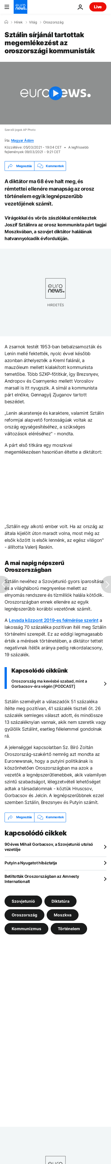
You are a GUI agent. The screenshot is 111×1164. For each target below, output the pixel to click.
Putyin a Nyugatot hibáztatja (31, 862)
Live (98, 6)
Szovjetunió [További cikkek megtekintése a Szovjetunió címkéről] (23, 900)
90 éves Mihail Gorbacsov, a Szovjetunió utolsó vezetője (49, 847)
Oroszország (53, 22)
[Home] (6, 22)
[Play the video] (55, 93)
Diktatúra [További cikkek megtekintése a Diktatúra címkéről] (60, 900)
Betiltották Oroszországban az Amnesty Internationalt (42, 879)
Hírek (18, 22)
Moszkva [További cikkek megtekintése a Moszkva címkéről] (62, 914)
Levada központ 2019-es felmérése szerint (53, 620)
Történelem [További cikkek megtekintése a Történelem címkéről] (69, 928)
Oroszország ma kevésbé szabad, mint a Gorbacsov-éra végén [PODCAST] (49, 684)
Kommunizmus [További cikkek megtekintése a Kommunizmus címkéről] (26, 928)
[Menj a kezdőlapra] (20, 7)
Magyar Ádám (22, 140)
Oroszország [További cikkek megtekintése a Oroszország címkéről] (24, 914)
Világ (33, 22)
